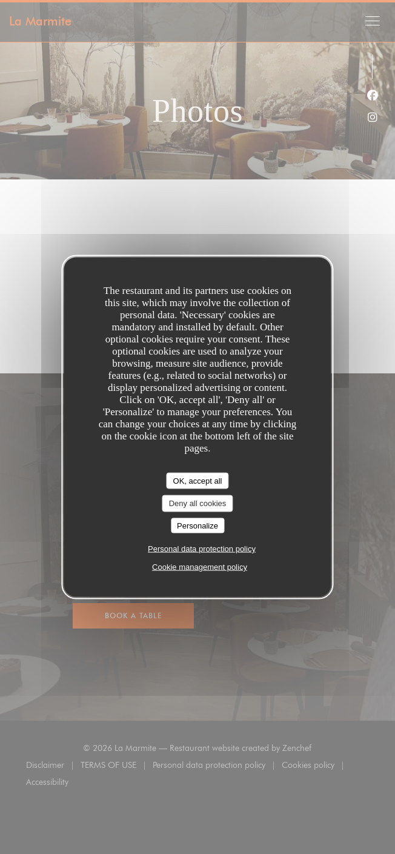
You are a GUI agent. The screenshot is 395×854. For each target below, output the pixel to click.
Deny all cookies (198, 503)
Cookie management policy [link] (199, 567)
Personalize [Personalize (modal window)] (197, 525)
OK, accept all (197, 480)
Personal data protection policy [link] (202, 548)
